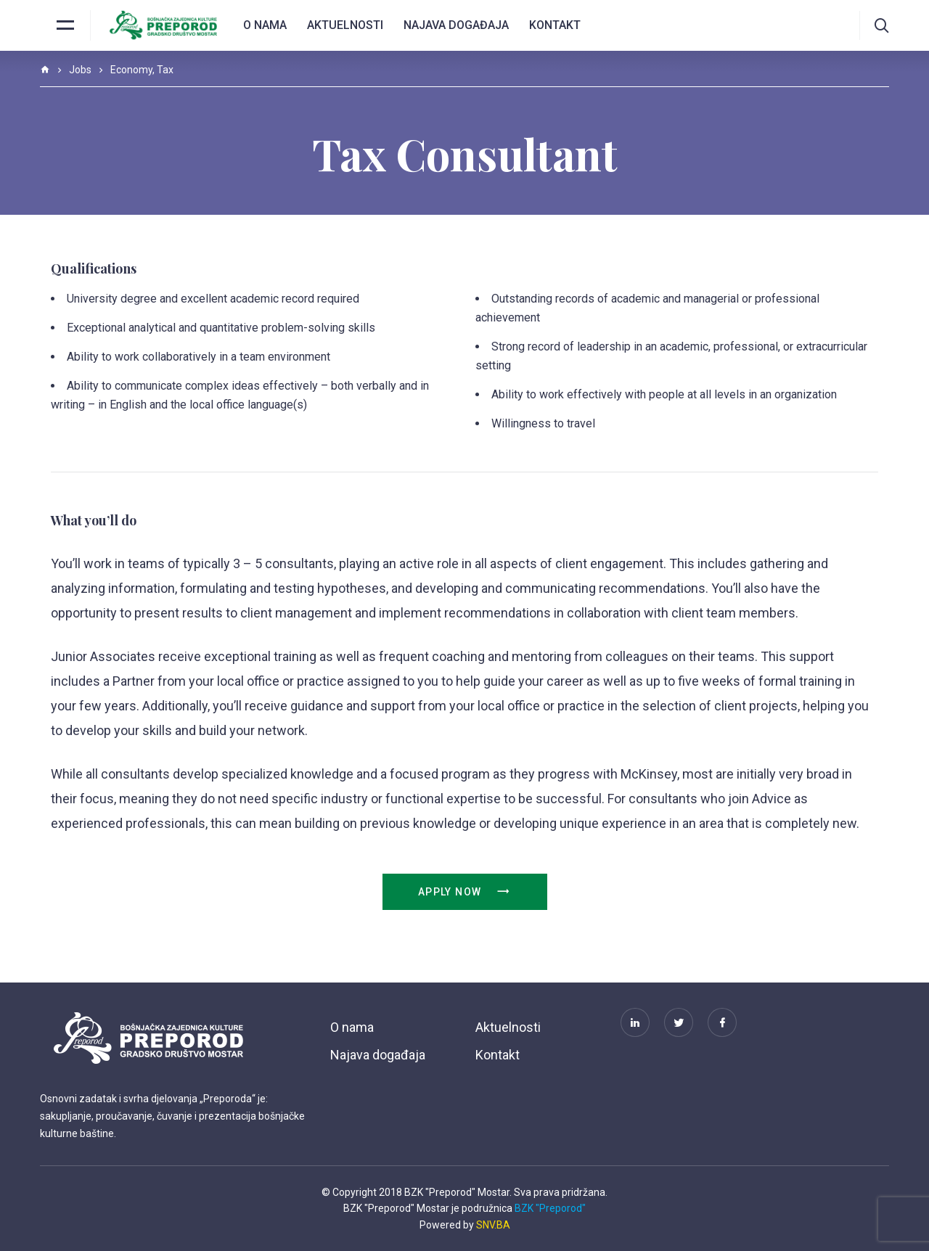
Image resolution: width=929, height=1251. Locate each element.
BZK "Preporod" (550, 1208)
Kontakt (555, 25)
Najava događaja (456, 25)
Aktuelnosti (345, 25)
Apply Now (464, 892)
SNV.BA (493, 1225)
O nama (265, 25)
